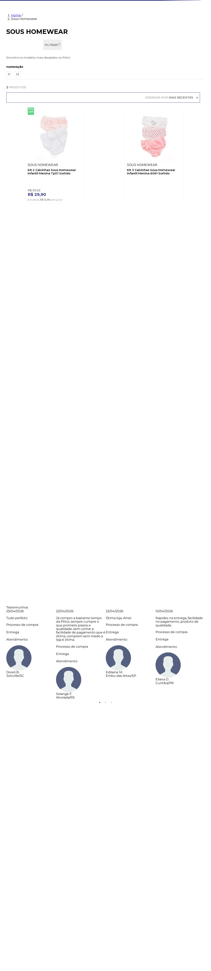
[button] (105, 66)
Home (16, 15)
